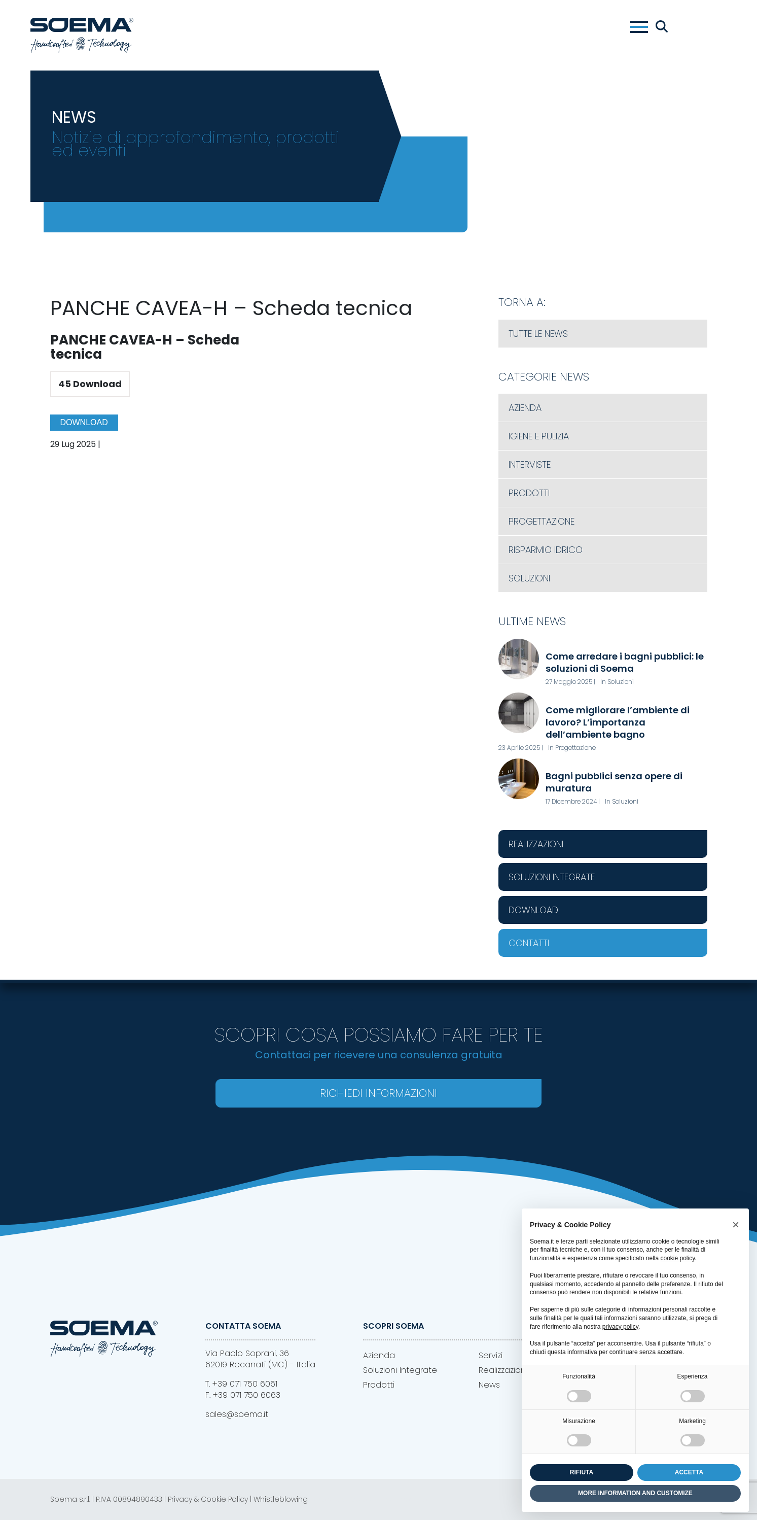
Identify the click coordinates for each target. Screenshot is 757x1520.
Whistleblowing (281, 1499)
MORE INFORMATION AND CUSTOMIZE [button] (635, 1493)
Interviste (530, 464)
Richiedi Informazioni (378, 1093)
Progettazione (541, 521)
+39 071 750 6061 (244, 1384)
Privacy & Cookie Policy (208, 1499)
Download (84, 422)
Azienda (525, 407)
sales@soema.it (236, 1414)
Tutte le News (538, 333)
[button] (736, 1225)
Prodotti (529, 493)
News (489, 1385)
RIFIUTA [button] (581, 1472)
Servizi (490, 1355)
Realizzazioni (536, 844)
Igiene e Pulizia (539, 436)
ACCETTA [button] (689, 1472)
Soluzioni (529, 578)
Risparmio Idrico (546, 549)
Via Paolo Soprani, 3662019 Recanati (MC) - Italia (260, 1359)
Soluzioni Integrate (552, 877)
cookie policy (677, 1258)
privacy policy (620, 1326)
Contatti (529, 943)
